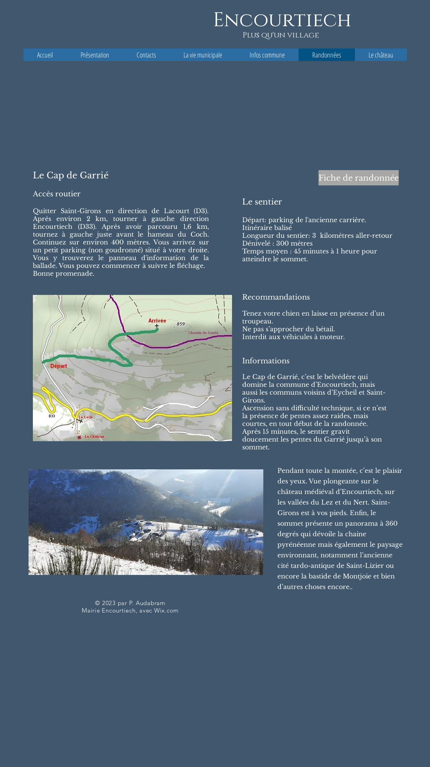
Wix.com (166, 610)
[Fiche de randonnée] (358, 177)
